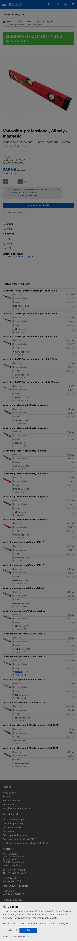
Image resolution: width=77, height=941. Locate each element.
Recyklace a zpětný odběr (16, 808)
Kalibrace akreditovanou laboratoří (45, 189)
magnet (50, 22)
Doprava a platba (12, 827)
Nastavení (11, 930)
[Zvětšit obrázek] (38, 87)
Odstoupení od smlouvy (15, 835)
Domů (7, 22)
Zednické (39, 22)
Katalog (7, 796)
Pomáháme (9, 804)
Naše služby (9, 792)
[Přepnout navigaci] (4, 4)
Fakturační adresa (12, 900)
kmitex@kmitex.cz (14, 873)
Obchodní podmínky (13, 823)
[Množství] (13, 181)
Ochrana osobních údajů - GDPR (19, 839)
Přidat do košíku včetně (34, 192)
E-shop (17, 22)
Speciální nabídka (12, 800)
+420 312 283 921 (14, 870)
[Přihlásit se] (58, 4)
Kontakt (7, 849)
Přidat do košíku (38, 205)
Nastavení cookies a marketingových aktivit (26, 843)
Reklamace (9, 831)
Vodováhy (28, 22)
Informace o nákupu (13, 819)
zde (29, 937)
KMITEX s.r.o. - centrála (15, 886)
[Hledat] (49, 4)
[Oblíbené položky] (65, 4)
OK (28, 930)
